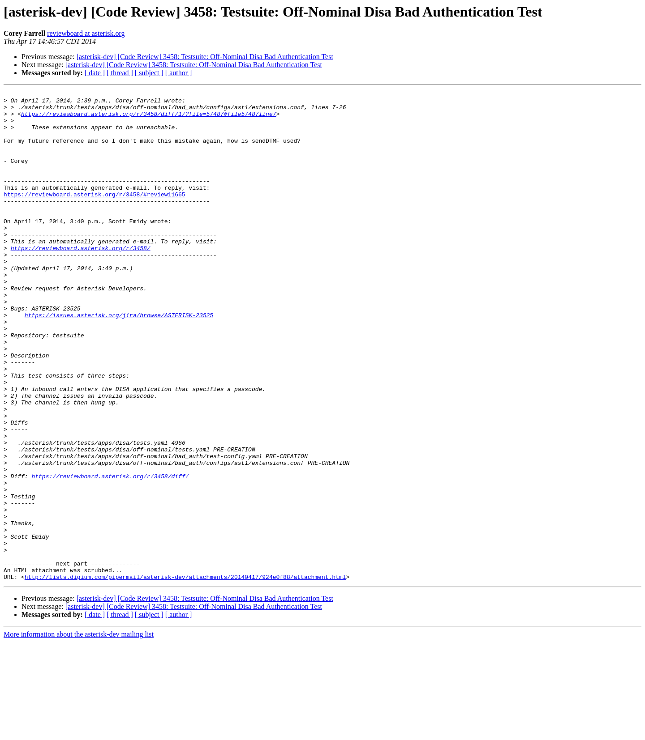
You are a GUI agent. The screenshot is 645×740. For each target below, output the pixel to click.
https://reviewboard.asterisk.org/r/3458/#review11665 (94, 216)
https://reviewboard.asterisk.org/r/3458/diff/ (110, 554)
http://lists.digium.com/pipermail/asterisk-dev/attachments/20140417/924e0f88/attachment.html (185, 675)
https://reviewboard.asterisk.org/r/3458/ (80, 280)
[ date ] (95, 73)
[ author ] (178, 73)
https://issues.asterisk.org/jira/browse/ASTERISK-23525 (119, 361)
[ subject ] (149, 73)
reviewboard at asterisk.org (86, 33)
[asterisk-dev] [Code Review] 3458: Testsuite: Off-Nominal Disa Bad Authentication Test (205, 56)
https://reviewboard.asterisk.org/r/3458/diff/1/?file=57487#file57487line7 (148, 119)
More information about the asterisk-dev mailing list (79, 732)
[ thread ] (120, 73)
